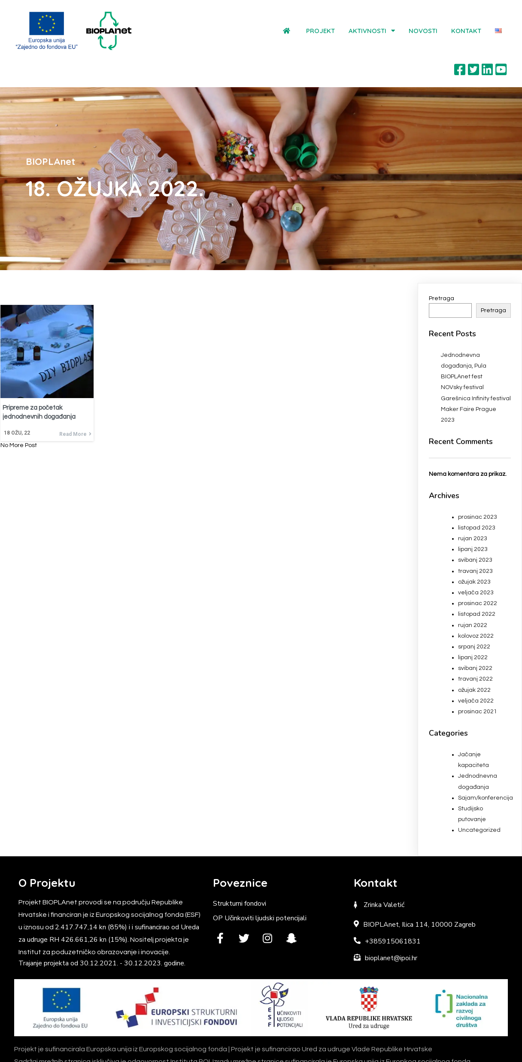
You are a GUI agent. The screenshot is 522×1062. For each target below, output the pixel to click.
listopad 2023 (476, 490)
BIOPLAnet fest (462, 339)
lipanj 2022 (473, 620)
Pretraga (441, 261)
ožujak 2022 (474, 652)
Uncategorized (479, 792)
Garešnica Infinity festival (476, 361)
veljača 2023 (476, 555)
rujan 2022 (472, 587)
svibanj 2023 (475, 522)
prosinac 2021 (477, 674)
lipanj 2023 (473, 511)
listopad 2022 (476, 576)
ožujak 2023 (474, 544)
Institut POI (286, 1049)
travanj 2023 (475, 533)
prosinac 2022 (477, 566)
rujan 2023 (472, 501)
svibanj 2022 (475, 630)
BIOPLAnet (253, 1049)
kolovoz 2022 (476, 598)
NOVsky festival (462, 350)
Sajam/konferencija (485, 760)
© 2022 (229, 1049)
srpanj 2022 (474, 609)
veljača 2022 (476, 663)
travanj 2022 (475, 641)
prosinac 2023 (477, 479)
